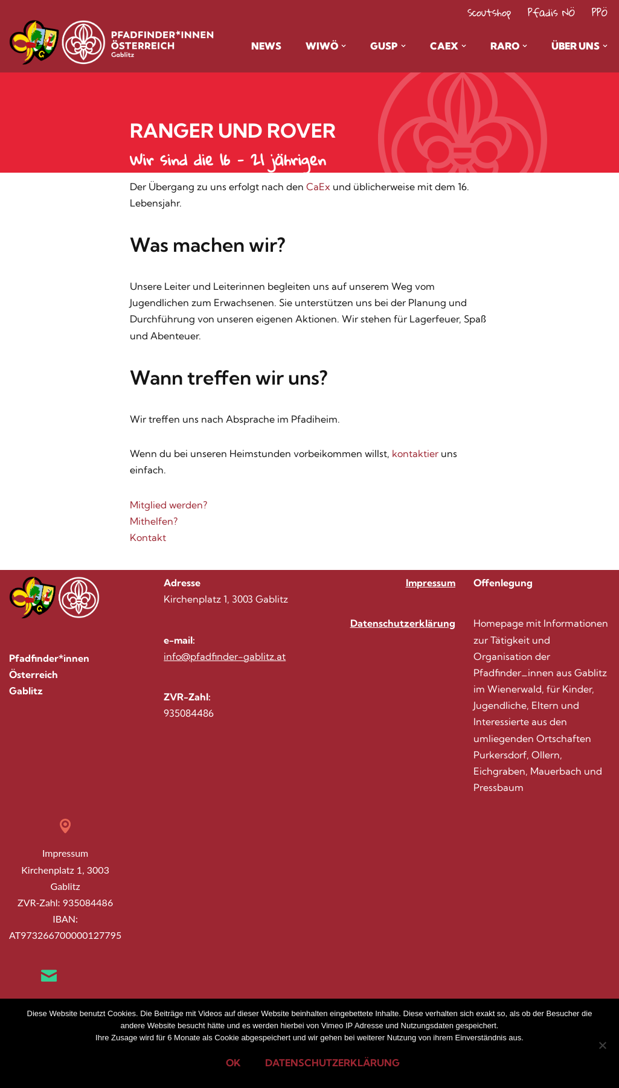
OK (233, 1063)
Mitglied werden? (168, 505)
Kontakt (148, 537)
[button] (343, 45)
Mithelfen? (154, 521)
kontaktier (416, 453)
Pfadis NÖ (551, 12)
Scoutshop (489, 12)
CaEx (319, 187)
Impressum (430, 583)
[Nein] (602, 1045)
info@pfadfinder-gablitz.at (225, 656)
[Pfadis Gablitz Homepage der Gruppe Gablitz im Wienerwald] (57, 43)
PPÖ (600, 12)
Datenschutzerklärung (402, 623)
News (266, 46)
